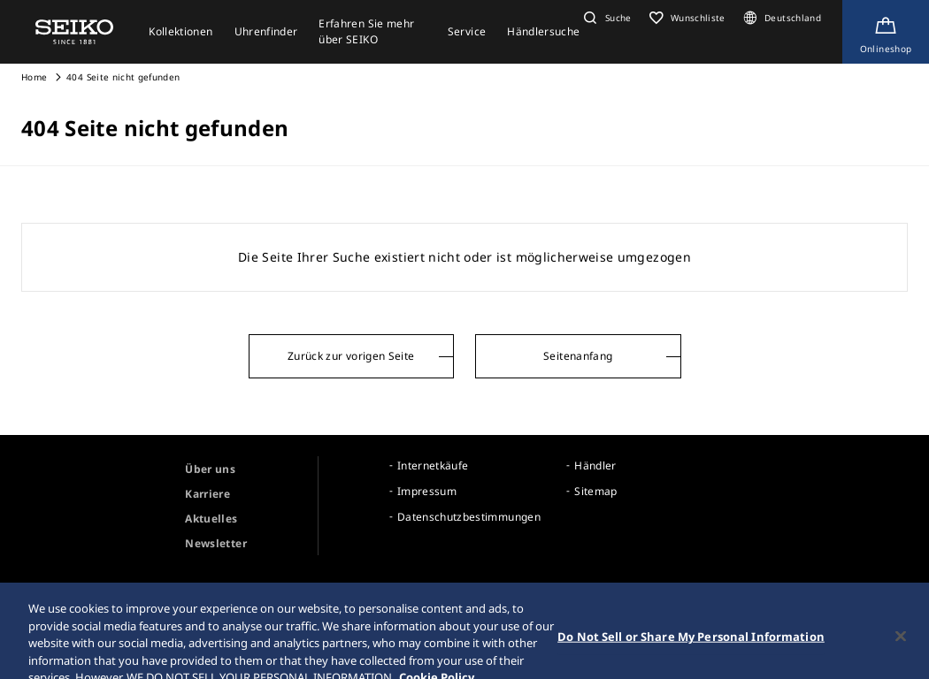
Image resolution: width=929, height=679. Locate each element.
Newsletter (216, 543)
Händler (595, 465)
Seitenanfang (577, 355)
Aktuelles (211, 518)
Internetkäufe (433, 465)
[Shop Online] (885, 32)
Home (34, 77)
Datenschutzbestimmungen (469, 516)
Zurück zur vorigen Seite (351, 355)
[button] (605, 17)
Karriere (207, 493)
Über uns (210, 469)
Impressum (427, 491)
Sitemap (595, 491)
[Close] (900, 648)
